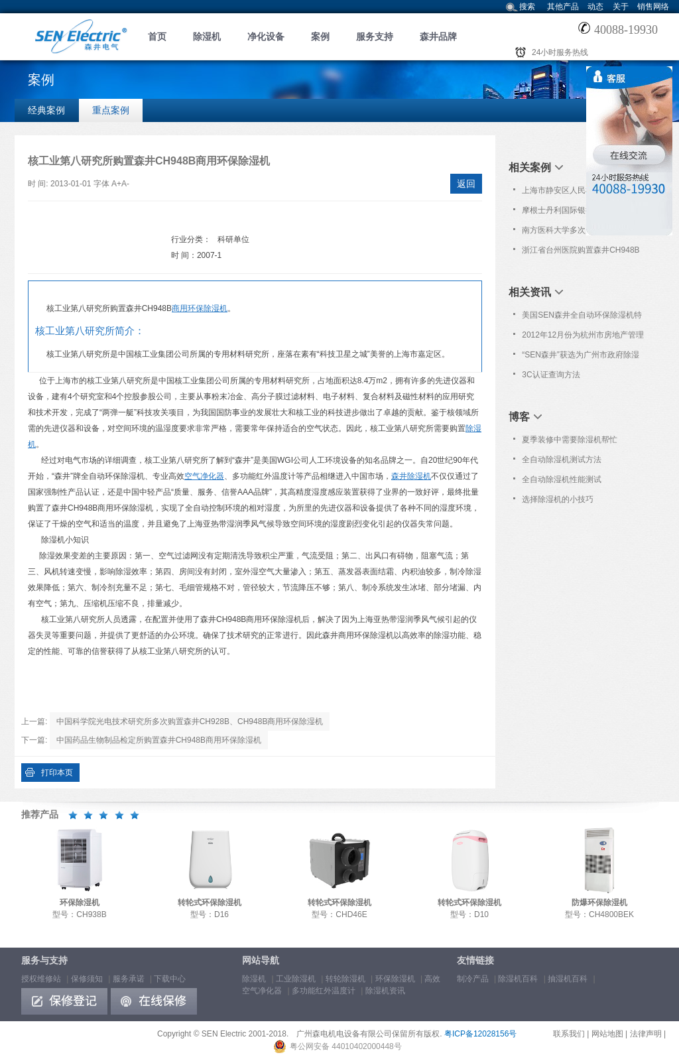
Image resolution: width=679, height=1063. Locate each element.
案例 (320, 36)
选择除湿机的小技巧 (557, 499)
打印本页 (57, 772)
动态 (595, 6)
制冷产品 (473, 978)
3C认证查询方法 (551, 374)
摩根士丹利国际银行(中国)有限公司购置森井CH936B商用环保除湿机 (580, 213)
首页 (157, 36)
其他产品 (563, 6)
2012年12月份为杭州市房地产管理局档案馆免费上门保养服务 (583, 337)
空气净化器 (204, 476)
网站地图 (607, 1033)
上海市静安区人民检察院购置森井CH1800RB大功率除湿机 (581, 193)
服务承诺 (129, 978)
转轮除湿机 (345, 978)
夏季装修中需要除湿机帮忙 (569, 439)
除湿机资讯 (385, 990)
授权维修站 (41, 978)
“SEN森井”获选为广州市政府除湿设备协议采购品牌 (580, 357)
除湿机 (207, 36)
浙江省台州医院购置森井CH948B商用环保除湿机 (580, 252)
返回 (466, 183)
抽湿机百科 (567, 978)
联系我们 (569, 1033)
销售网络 (653, 6)
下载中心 (170, 978)
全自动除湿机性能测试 (561, 479)
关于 (621, 6)
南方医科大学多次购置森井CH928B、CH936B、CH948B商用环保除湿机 (583, 232)
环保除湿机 (395, 978)
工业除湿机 (296, 978)
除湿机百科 (518, 978)
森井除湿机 (411, 476)
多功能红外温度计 (323, 990)
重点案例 (110, 110)
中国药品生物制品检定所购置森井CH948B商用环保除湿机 (158, 740)
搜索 (527, 6)
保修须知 (87, 978)
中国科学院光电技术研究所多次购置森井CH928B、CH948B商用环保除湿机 (190, 721)
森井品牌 (438, 36)
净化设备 (265, 36)
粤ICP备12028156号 (480, 1033)
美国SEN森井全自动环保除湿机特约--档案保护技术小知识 (582, 317)
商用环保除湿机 (199, 308)
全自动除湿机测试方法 (561, 459)
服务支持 (374, 36)
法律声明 (646, 1033)
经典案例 (46, 110)
